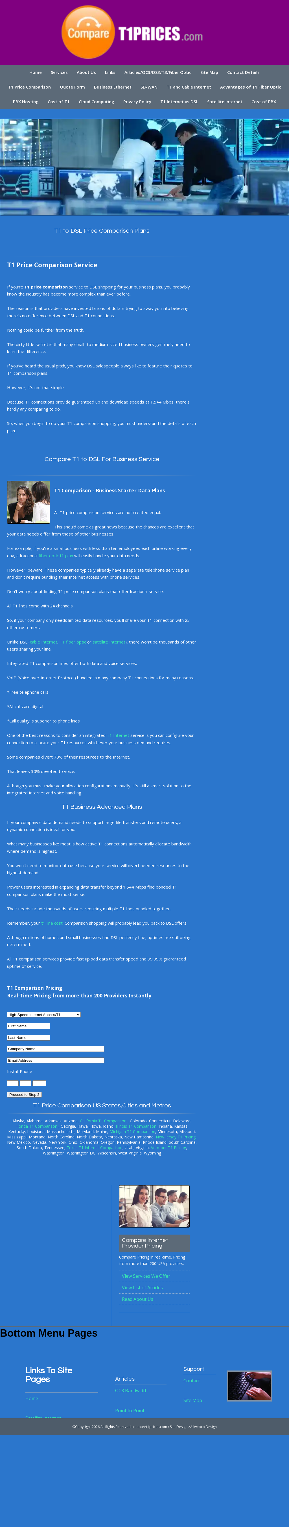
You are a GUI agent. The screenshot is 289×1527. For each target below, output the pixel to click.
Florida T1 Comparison (37, 1126)
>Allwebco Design (202, 1427)
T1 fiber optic (73, 642)
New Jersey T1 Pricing (176, 1137)
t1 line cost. (52, 923)
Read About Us (137, 1299)
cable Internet (43, 642)
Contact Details (243, 72)
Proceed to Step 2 (24, 1095)
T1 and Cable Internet (189, 87)
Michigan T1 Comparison (132, 1131)
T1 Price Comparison (29, 87)
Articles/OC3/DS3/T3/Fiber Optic (157, 72)
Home (35, 72)
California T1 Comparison (104, 1120)
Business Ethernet (112, 87)
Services (59, 72)
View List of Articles (142, 1288)
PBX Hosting (25, 101)
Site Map (209, 72)
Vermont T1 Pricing (168, 1147)
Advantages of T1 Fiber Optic (250, 87)
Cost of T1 (58, 101)
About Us (86, 72)
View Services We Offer (146, 1276)
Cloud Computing (96, 101)
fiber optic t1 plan (56, 555)
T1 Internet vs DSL (179, 101)
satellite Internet (109, 642)
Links (110, 72)
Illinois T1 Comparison (136, 1126)
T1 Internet (118, 735)
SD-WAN (149, 87)
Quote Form (72, 87)
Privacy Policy (137, 101)
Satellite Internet (225, 101)
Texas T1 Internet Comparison (94, 1147)
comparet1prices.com (149, 1427)
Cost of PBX (264, 101)
